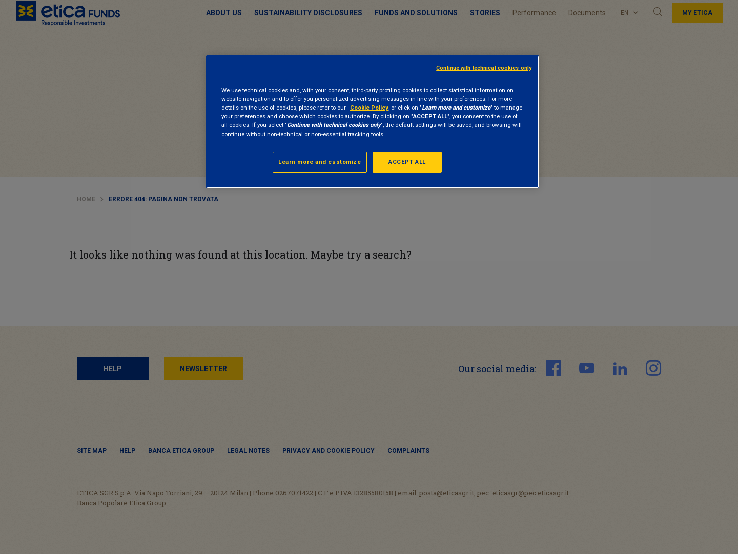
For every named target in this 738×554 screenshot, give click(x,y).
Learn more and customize (319, 161)
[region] (372, 121)
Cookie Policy (369, 107)
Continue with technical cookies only (483, 68)
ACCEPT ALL (407, 161)
